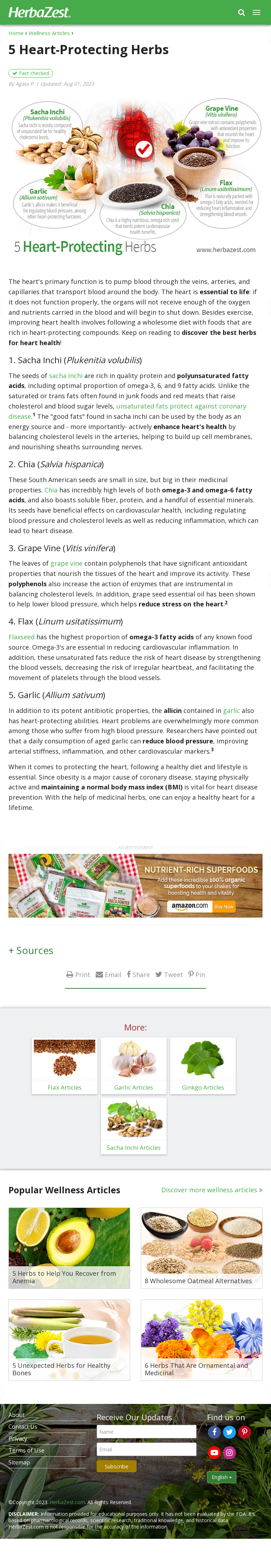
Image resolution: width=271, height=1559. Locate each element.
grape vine (66, 563)
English (222, 1477)
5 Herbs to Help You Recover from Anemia (64, 1277)
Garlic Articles (133, 1087)
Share (141, 974)
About (16, 1415)
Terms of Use (26, 1450)
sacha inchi (66, 375)
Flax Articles (65, 1087)
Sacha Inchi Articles (134, 1147)
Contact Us (22, 1426)
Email (113, 974)
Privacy (17, 1439)
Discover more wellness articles (209, 1190)
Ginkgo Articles (203, 1087)
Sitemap (19, 1462)
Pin (200, 974)
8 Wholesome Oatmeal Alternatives (198, 1281)
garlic (231, 710)
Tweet (173, 974)
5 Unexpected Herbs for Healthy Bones (61, 1369)
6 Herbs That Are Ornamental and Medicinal (196, 1369)
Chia (51, 490)
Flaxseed (22, 637)
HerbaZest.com (67, 1502)
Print (82, 974)
